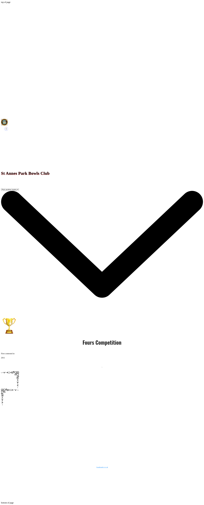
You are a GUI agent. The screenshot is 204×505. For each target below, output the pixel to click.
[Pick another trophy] (10, 189)
